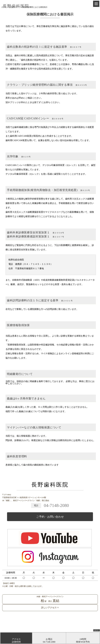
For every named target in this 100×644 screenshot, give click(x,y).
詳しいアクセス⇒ (50, 607)
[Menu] (96, 4)
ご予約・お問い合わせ (50, 516)
